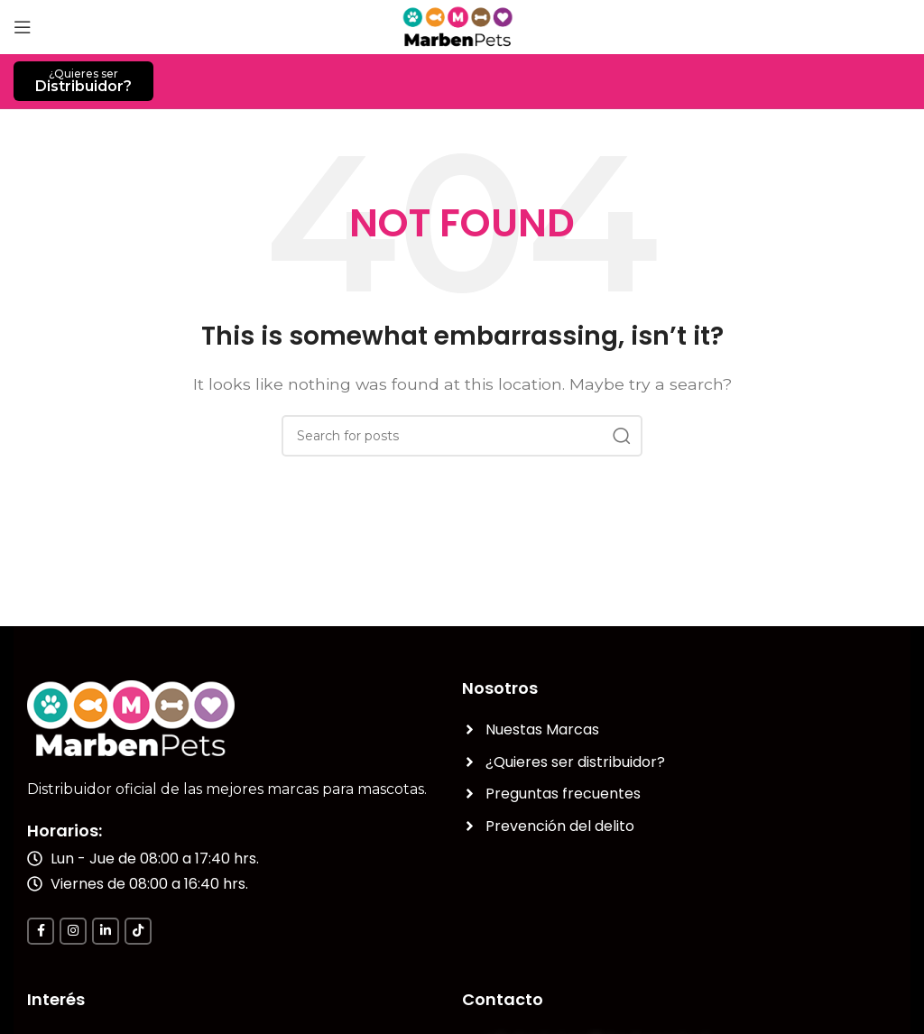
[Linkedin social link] (105, 931)
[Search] (462, 436)
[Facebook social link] (40, 931)
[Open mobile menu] (23, 27)
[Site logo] (462, 25)
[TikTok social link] (138, 931)
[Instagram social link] (73, 931)
